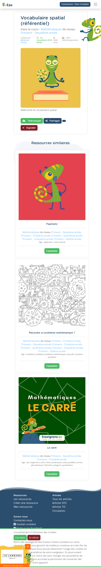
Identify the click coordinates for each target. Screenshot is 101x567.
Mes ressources (23, 506)
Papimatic (52, 224)
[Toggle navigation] (96, 4)
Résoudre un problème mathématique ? (52, 333)
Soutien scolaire (25, 524)
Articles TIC (59, 506)
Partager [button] (52, 120)
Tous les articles (62, 499)
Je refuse (34, 537)
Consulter (52, 250)
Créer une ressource (26, 503)
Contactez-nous (23, 520)
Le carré (52, 448)
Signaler (29, 127)
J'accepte (20, 537)
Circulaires (58, 510)
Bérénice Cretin (25, 41)
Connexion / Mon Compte (75, 4)
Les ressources (23, 499)
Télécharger (31, 120)
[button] (64, 121)
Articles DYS (59, 503)
